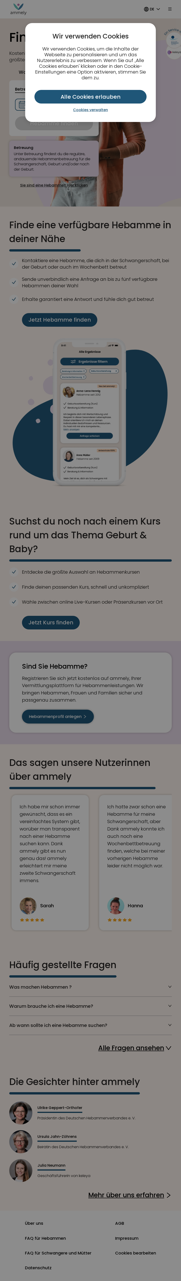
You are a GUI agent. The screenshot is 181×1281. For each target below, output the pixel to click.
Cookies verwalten (90, 110)
